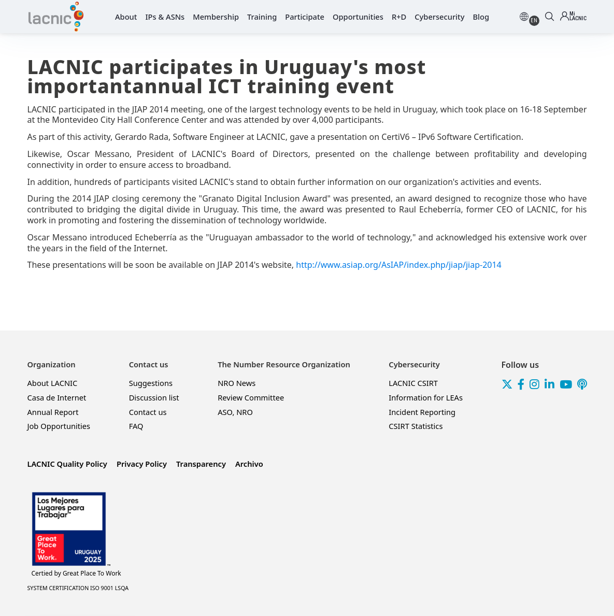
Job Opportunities (59, 426)
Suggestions (151, 383)
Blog (481, 16)
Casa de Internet (57, 397)
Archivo (249, 464)
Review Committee (251, 397)
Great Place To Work (76, 573)
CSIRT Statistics (415, 426)
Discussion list (154, 397)
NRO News (236, 383)
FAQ (136, 426)
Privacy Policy (142, 464)
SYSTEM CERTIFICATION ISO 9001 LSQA (78, 588)
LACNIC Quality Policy (67, 464)
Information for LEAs (426, 397)
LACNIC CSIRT (413, 383)
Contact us (148, 412)
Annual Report (53, 412)
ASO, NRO (235, 412)
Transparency (201, 464)
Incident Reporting (422, 412)
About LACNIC (52, 383)
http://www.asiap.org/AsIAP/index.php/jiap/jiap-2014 (399, 264)
